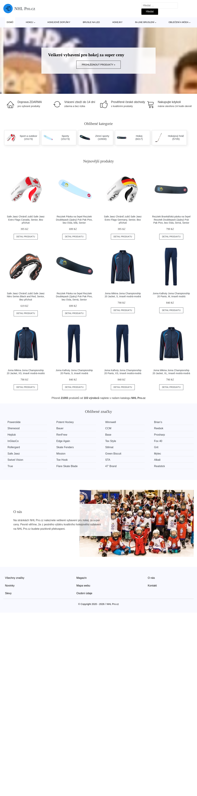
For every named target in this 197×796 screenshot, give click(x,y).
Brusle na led (91, 22)
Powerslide (14, 422)
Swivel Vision (15, 459)
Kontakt (152, 585)
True (10, 466)
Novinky (10, 585)
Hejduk (12, 434)
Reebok (158, 428)
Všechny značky (14, 577)
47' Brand (111, 466)
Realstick (159, 466)
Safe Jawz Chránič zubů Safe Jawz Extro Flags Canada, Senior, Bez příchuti (26, 219)
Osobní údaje (84, 593)
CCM (108, 428)
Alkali (157, 459)
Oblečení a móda (178, 22)
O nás (151, 577)
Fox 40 (158, 441)
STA (107, 459)
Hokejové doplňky (58, 22)
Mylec (157, 453)
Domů (10, 22)
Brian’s (158, 422)
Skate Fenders (65, 447)
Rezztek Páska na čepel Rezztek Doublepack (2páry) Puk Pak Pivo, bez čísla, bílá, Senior (74, 219)
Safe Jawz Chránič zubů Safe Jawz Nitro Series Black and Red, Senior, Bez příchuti (26, 296)
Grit (156, 447)
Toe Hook (62, 459)
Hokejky (117, 22)
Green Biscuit (113, 453)
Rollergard (14, 447)
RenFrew (61, 434)
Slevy (8, 593)
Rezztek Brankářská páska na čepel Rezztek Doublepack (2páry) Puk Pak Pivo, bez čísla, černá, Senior (171, 219)
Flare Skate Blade (67, 466)
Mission (60, 453)
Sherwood (14, 428)
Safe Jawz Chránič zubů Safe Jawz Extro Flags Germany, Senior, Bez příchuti (123, 219)
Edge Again (63, 441)
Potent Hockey (65, 422)
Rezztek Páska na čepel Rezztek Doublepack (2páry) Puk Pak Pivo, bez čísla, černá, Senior (74, 296)
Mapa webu (83, 585)
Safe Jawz (14, 453)
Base (108, 434)
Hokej (29, 22)
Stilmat (109, 447)
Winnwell (110, 422)
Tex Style (110, 441)
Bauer (60, 428)
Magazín (81, 577)
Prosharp (159, 434)
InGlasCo (13, 441)
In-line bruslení (144, 22)
